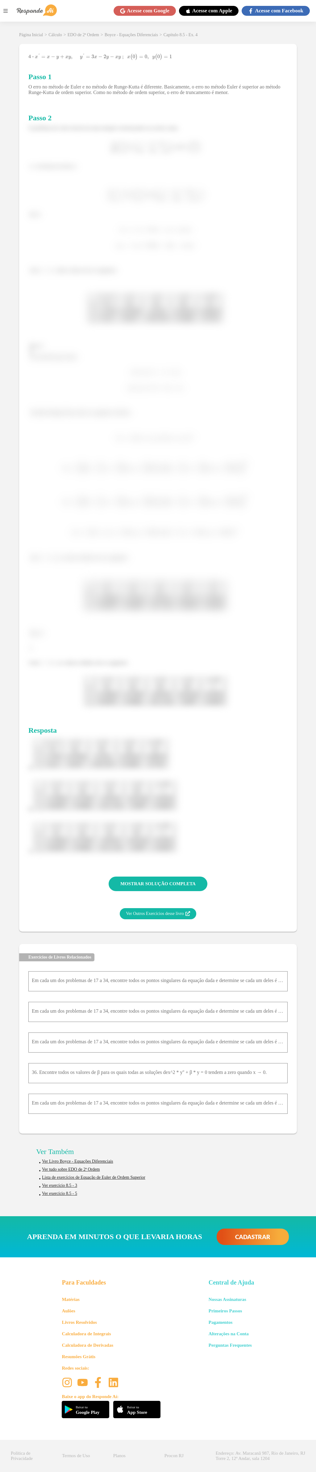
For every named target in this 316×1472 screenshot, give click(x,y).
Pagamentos (221, 1322)
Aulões (68, 1310)
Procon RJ (174, 1455)
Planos (119, 1455)
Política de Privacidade (22, 1456)
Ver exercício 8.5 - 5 (59, 1193)
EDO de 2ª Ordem (83, 34)
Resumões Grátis (78, 1356)
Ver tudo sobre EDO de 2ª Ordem (71, 1169)
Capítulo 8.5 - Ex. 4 (181, 34)
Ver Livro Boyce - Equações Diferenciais (77, 1161)
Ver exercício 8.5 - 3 (59, 1185)
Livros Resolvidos (79, 1322)
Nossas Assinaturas (227, 1299)
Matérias (70, 1299)
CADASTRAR (252, 1236)
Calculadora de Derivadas (87, 1345)
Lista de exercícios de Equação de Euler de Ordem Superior (93, 1177)
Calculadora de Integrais (86, 1333)
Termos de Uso (76, 1455)
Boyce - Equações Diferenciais (131, 34)
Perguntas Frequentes (230, 1345)
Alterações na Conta (229, 1333)
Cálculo (55, 34)
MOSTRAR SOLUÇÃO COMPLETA (158, 883)
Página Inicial (31, 34)
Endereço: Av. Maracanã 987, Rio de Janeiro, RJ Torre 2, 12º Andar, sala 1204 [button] (260, 1456)
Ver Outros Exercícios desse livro (158, 913)
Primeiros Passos (225, 1310)
